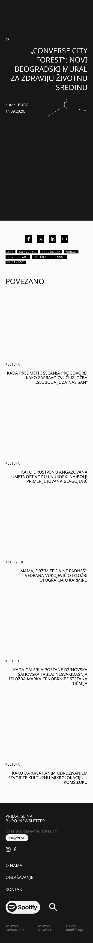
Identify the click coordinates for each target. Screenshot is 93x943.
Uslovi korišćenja (74, 928)
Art (8, 39)
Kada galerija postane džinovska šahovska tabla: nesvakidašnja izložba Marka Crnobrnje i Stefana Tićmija (48, 676)
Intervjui (15, 562)
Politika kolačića (44, 928)
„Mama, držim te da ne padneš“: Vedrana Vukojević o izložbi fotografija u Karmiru (53, 575)
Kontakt (15, 889)
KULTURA (13, 364)
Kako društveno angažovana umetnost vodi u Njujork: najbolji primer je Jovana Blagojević (49, 476)
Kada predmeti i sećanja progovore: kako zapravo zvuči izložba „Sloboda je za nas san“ (47, 377)
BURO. (23, 104)
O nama (14, 865)
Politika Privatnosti (15, 928)
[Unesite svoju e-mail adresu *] (33, 831)
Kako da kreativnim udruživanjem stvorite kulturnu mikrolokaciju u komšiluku (47, 777)
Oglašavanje (19, 877)
